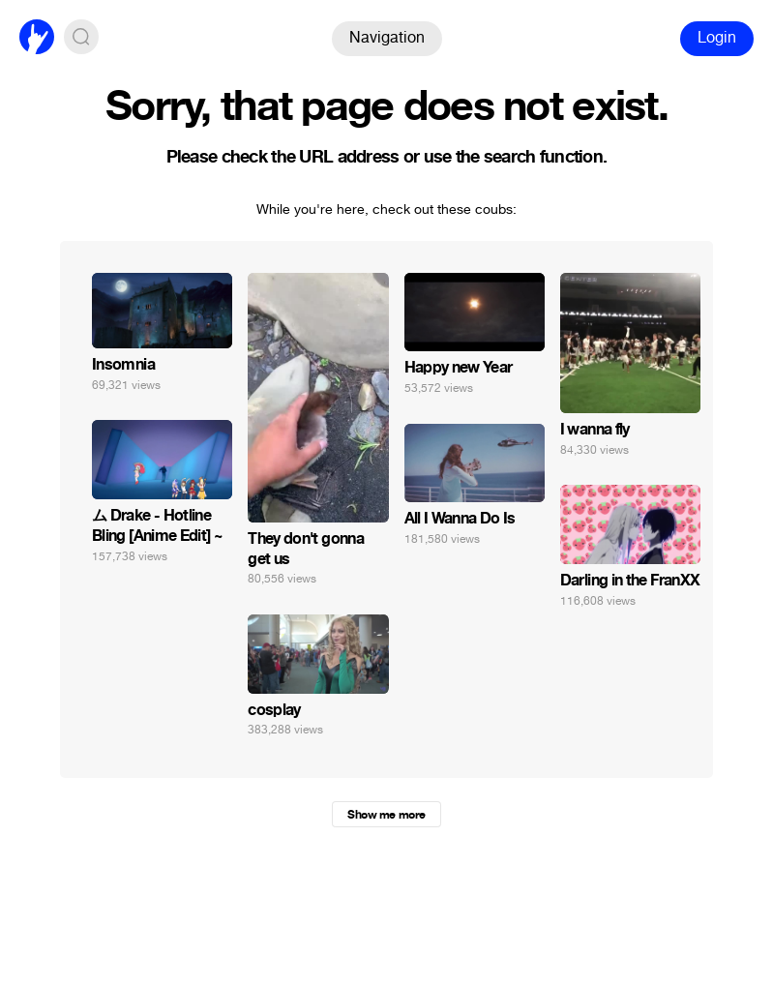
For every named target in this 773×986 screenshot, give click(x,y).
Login (717, 37)
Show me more (386, 814)
